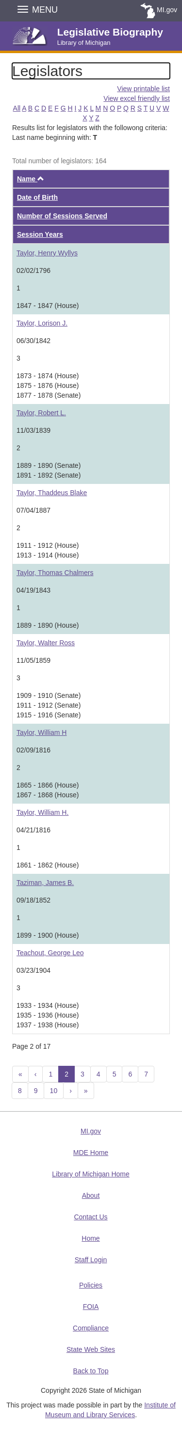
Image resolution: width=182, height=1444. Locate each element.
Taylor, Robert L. (41, 413)
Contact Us (90, 1217)
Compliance (91, 1328)
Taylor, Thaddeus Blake (52, 493)
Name (30, 179)
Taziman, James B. (45, 882)
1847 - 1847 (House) (48, 305)
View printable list (143, 89)
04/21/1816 (33, 830)
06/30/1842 (33, 341)
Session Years (40, 234)
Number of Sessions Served (62, 216)
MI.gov (167, 10)
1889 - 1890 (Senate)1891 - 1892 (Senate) (49, 470)
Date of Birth (37, 197)
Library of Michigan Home (91, 1174)
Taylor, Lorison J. (42, 323)
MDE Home (90, 1152)
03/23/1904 (33, 970)
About (91, 1195)
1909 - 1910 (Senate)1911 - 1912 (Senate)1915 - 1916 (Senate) (49, 705)
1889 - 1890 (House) (48, 625)
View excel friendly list (136, 98)
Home (90, 1238)
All (17, 108)
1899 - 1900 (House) (48, 935)
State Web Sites (90, 1349)
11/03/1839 (33, 430)
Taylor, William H (41, 732)
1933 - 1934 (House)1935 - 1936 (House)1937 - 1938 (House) (48, 1015)
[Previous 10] (20, 1074)
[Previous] (35, 1074)
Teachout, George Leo (50, 953)
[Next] (70, 1090)
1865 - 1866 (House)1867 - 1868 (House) (48, 790)
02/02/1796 (33, 270)
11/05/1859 (33, 660)
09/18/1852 (33, 900)
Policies (90, 1285)
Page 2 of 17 (31, 1046)
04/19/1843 (33, 590)
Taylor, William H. (42, 812)
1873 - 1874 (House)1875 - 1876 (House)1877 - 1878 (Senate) (49, 385)
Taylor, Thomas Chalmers (55, 573)
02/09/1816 (33, 750)
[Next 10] (86, 1090)
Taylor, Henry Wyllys (47, 253)
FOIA (91, 1306)
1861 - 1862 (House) (48, 865)
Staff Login (91, 1260)
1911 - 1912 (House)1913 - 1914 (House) (48, 550)
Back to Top (91, 1371)
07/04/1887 (33, 510)
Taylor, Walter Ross (46, 643)
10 (54, 1091)
